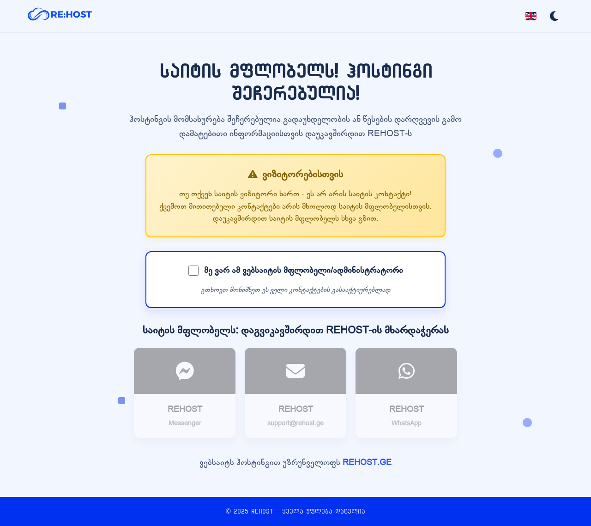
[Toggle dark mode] (554, 16)
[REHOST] (60, 16)
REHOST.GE (367, 462)
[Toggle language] (531, 16)
